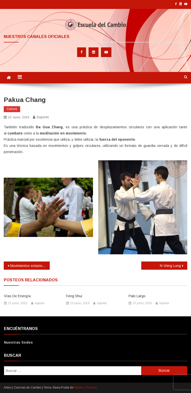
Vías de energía (17, 296)
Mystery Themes (85, 387)
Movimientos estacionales (29, 266)
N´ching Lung (170, 266)
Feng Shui (74, 296)
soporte (43, 117)
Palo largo (137, 296)
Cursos (12, 109)
